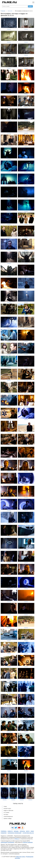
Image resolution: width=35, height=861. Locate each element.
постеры (6, 814)
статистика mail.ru (28, 832)
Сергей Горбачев (28, 842)
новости (10, 831)
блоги (27, 831)
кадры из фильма (8, 810)
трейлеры (4, 831)
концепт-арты (7, 808)
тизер (5, 806)
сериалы (22, 831)
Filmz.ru (17, 838)
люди (32, 831)
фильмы (16, 831)
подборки (4, 832)
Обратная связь (20, 856)
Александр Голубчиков (7, 842)
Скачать (9, 29)
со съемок (6, 812)
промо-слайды (8, 818)
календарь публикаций (14, 832)
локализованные (8, 816)
